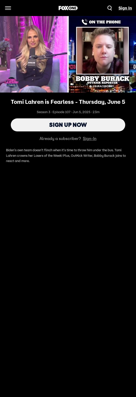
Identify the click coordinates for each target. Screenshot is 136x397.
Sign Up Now (68, 124)
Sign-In (89, 138)
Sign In (125, 8)
